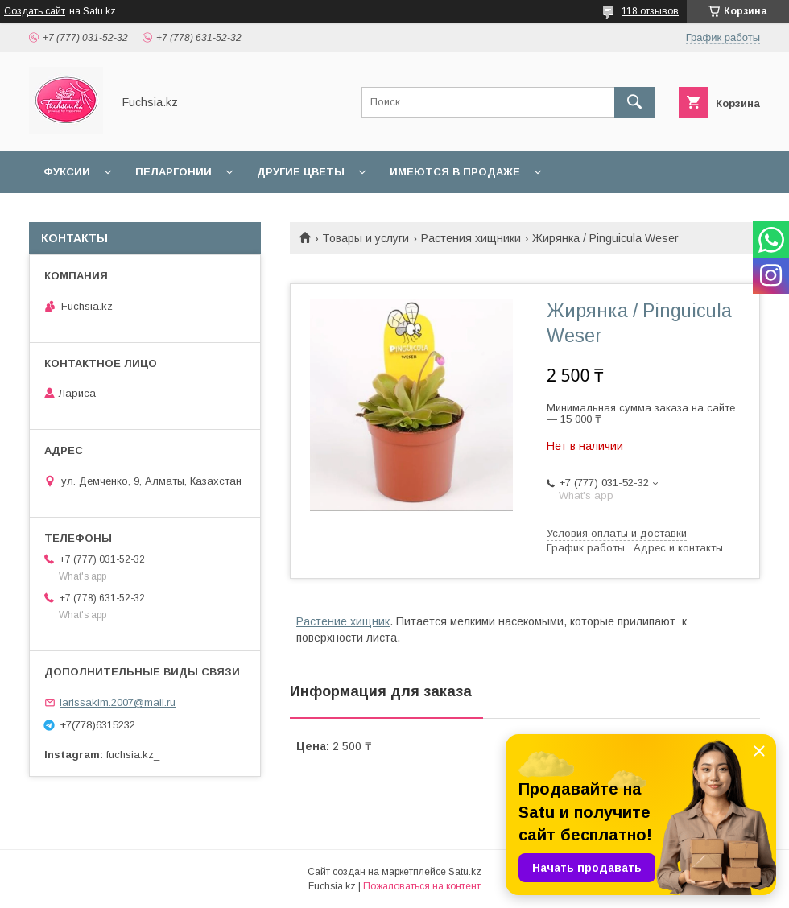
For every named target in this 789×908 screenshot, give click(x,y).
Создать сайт (34, 11)
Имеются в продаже (455, 172)
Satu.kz (464, 871)
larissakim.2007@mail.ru (118, 702)
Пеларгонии (173, 172)
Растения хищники (471, 238)
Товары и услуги (365, 238)
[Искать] (634, 102)
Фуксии (66, 172)
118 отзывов (650, 11)
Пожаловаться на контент (422, 886)
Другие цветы (301, 172)
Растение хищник (343, 621)
